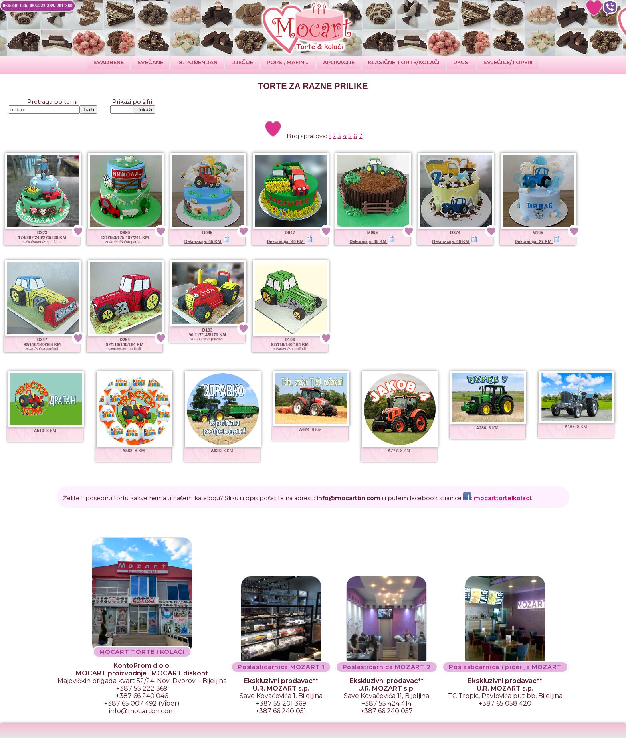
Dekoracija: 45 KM (207, 241)
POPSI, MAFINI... (288, 62)
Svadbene (108, 62)
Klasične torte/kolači (404, 62)
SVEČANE (150, 62)
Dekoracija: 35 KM (372, 241)
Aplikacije (339, 62)
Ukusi (461, 62)
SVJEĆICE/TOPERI (508, 62)
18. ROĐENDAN (197, 62)
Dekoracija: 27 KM (537, 241)
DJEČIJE (242, 62)
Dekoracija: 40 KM (289, 241)
